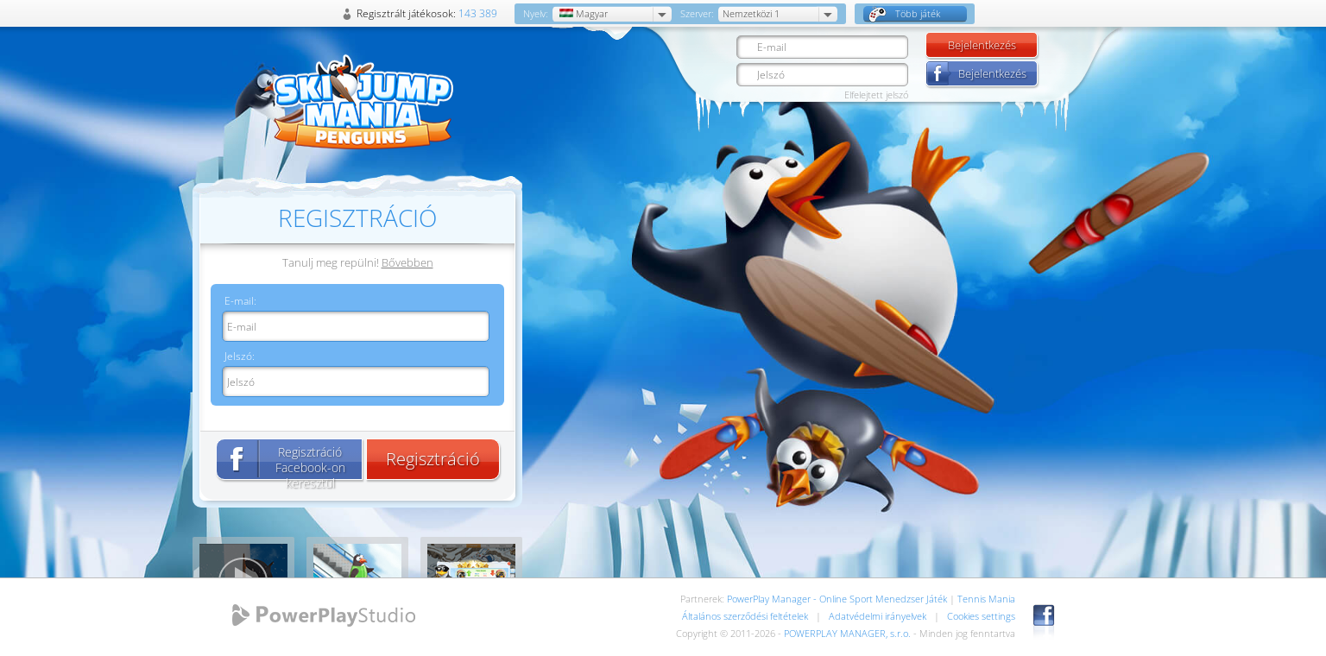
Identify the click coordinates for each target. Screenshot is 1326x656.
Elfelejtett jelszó (876, 94)
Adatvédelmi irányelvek (877, 615)
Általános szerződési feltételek (745, 615)
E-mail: (240, 300)
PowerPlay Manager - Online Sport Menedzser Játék (837, 598)
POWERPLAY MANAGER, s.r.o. (847, 633)
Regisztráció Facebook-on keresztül (310, 462)
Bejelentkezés (982, 45)
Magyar (582, 13)
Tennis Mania (986, 598)
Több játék (904, 14)
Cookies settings (981, 615)
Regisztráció (433, 458)
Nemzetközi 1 (751, 13)
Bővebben (407, 262)
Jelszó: (239, 356)
